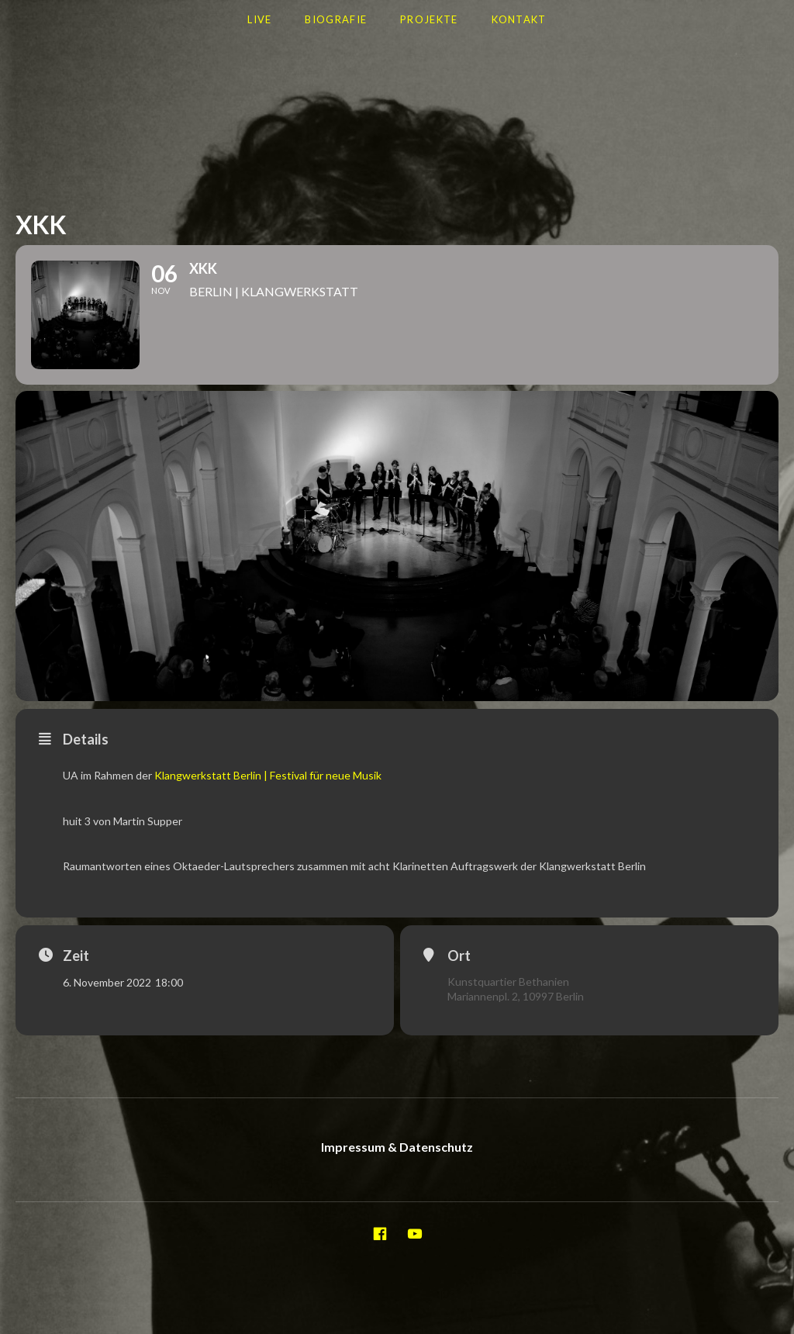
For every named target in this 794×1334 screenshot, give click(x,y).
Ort (459, 955)
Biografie (336, 19)
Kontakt (519, 19)
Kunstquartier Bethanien (508, 981)
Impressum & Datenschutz (397, 1146)
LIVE (259, 19)
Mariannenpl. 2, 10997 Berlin (515, 996)
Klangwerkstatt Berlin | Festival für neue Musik (267, 775)
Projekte (428, 19)
